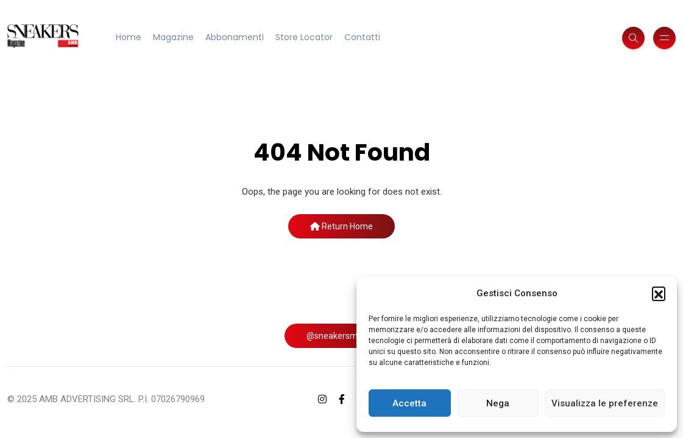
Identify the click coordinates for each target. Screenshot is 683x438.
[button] (659, 293)
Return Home (341, 226)
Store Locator (304, 37)
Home (128, 37)
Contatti (362, 37)
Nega (497, 403)
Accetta (409, 403)
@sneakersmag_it (341, 336)
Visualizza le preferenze (604, 403)
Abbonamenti (234, 37)
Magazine (173, 37)
